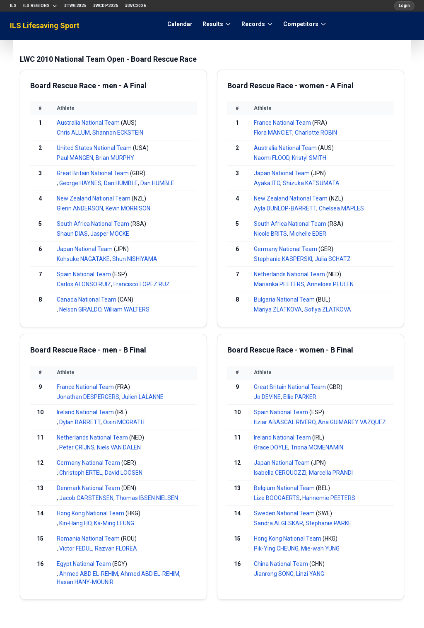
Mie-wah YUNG (320, 548)
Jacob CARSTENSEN (86, 498)
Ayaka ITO (267, 183)
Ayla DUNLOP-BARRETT (285, 208)
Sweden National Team (284, 513)
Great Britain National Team (93, 173)
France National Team (282, 122)
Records (257, 24)
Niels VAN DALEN (119, 447)
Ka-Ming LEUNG (114, 523)
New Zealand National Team (93, 198)
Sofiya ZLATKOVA (327, 309)
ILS (13, 5)
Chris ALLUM (73, 132)
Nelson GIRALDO (80, 309)
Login (404, 5)
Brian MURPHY (115, 158)
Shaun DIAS (72, 233)
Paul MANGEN (75, 158)
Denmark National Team (88, 488)
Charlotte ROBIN (316, 132)
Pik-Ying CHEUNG (276, 548)
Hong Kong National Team (90, 513)
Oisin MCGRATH (124, 422)
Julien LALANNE (143, 397)
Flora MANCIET (273, 132)
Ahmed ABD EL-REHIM (88, 573)
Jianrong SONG (274, 573)
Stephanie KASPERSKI (283, 259)
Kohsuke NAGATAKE (83, 259)
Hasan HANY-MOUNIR (85, 582)
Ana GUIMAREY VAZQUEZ (352, 422)
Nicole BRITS (270, 233)
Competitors (305, 24)
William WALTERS (126, 309)
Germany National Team (285, 249)
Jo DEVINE (267, 397)
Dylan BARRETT (80, 422)
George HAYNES (80, 183)
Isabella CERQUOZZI (280, 472)
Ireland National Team (85, 412)
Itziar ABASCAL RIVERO (285, 422)
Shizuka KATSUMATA (311, 183)
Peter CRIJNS (76, 447)
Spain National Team (84, 274)
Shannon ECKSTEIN (117, 132)
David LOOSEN (123, 472)
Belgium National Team (284, 488)
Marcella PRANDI (331, 472)
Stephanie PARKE (329, 523)
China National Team (281, 563)
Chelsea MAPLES (341, 208)
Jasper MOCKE (109, 233)
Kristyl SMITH (309, 158)
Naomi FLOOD (271, 158)
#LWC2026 (135, 5)
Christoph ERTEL (80, 472)
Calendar (180, 24)
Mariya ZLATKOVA (278, 309)
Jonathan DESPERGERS (88, 397)
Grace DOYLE (271, 447)
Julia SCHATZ (333, 259)
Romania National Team (88, 538)
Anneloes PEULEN (330, 284)
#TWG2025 (75, 5)
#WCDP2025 (105, 5)
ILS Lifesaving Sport (45, 25)
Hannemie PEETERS (328, 498)
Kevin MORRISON (128, 208)
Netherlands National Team (289, 274)
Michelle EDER (307, 233)
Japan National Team (85, 249)
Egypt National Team (84, 563)
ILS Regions (40, 6)
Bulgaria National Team (284, 299)
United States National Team (94, 148)
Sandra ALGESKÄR (278, 523)
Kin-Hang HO (75, 523)
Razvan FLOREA (116, 548)
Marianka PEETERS (279, 284)
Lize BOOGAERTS (277, 498)
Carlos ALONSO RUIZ (84, 284)
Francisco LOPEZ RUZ (141, 284)
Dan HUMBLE (121, 183)
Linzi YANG (310, 573)
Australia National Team (88, 122)
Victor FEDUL (75, 548)
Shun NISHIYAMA (134, 259)
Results (216, 24)
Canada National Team (86, 299)
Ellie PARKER (299, 397)
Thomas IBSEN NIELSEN (147, 498)
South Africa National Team (93, 223)
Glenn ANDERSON (80, 208)
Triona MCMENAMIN (317, 447)
